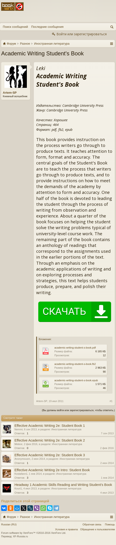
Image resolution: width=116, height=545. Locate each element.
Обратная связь (91, 524)
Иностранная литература (66, 429)
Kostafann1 (21, 473)
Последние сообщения (47, 26)
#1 (111, 401)
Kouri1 (18, 488)
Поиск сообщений (15, 26)
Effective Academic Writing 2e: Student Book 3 (49, 455)
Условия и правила (66, 529)
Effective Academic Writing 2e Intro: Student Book (52, 470)
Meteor (18, 444)
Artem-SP (10, 92)
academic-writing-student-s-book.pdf (75, 347)
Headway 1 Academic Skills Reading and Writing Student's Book (63, 485)
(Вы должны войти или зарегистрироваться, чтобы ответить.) (78, 410)
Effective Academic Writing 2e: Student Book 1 (49, 425)
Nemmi (18, 429)
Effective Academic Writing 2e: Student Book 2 (49, 440)
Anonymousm (22, 458)
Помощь (110, 524)
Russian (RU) (9, 524)
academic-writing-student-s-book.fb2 (75, 364)
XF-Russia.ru (20, 536)
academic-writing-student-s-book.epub (76, 380)
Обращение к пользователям (97, 529)
